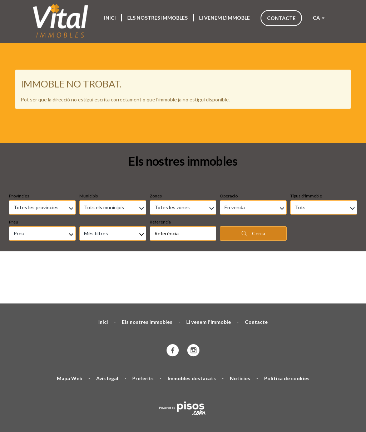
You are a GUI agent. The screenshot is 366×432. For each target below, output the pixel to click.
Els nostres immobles (157, 18)
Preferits (143, 335)
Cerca (253, 190)
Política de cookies (287, 335)
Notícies (240, 335)
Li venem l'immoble (224, 18)
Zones (156, 153)
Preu (13, 179)
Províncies (19, 153)
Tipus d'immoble (306, 153)
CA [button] (319, 18)
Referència (160, 179)
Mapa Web (69, 335)
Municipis (88, 153)
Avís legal (107, 335)
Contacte (281, 18)
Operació (229, 153)
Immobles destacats (192, 335)
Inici (110, 18)
